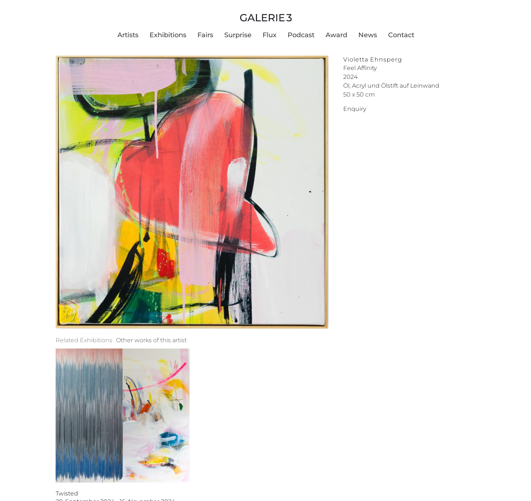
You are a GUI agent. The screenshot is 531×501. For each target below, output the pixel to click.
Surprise (238, 35)
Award (336, 35)
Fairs (205, 35)
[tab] (84, 340)
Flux (270, 35)
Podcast (301, 35)
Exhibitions (168, 35)
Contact (401, 35)
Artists (127, 35)
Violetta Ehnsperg (372, 59)
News (367, 35)
